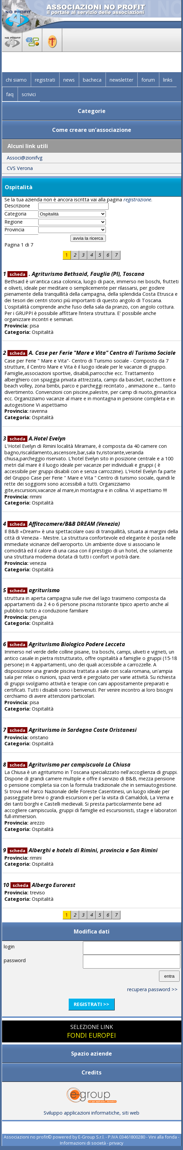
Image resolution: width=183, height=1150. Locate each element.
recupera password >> (152, 989)
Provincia (14, 230)
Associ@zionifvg (25, 157)
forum (148, 80)
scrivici (29, 94)
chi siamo (16, 80)
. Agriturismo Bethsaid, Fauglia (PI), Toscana (76, 274)
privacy (116, 1143)
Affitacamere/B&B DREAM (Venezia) (63, 523)
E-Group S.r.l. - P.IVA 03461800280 (111, 1137)
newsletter (121, 80)
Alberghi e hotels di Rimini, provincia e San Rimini (82, 850)
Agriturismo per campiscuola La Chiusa (69, 764)
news (69, 80)
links (168, 80)
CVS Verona (20, 168)
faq (10, 94)
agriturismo (33, 590)
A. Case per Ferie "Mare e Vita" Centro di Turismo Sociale (91, 352)
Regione (13, 222)
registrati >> (91, 1004)
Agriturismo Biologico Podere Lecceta (66, 644)
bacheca (92, 80)
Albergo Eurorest (43, 885)
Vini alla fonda (162, 1137)
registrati (45, 80)
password (15, 960)
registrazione (137, 199)
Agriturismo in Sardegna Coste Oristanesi (72, 730)
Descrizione (17, 206)
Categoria (15, 214)
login (9, 946)
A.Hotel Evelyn (36, 438)
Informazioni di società (83, 1143)
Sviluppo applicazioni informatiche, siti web (91, 1110)
